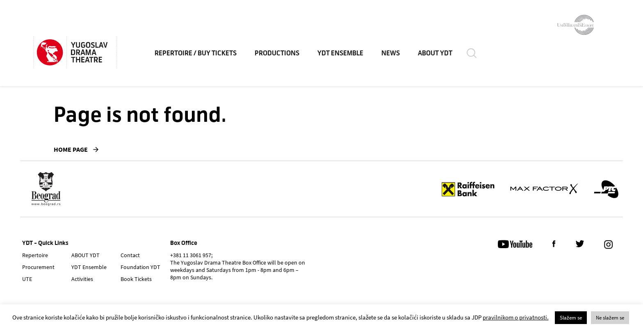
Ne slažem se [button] (610, 317)
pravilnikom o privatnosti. (516, 317)
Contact (130, 255)
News (390, 53)
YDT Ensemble (340, 53)
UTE (27, 279)
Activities (82, 279)
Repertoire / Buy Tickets (196, 53)
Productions (277, 53)
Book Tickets (136, 279)
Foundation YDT (140, 267)
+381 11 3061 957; (191, 255)
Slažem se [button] (571, 317)
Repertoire (35, 255)
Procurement (38, 267)
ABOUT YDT (435, 53)
